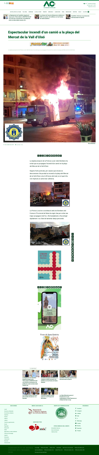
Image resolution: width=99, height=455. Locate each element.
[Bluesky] (54, 156)
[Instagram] (43, 156)
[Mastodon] (52, 156)
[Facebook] (45, 156)
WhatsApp (79, 420)
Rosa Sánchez (91, 143)
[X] (47, 156)
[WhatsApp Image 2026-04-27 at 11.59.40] (49, 279)
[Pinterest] (61, 156)
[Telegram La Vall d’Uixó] (49, 331)
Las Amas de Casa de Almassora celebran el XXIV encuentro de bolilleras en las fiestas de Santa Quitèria (52, 17)
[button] (4, 3)
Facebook (79, 408)
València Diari (54, 432)
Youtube (79, 423)
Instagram (79, 410)
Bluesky (79, 425)
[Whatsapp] (41, 156)
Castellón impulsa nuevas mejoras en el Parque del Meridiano (47, 397)
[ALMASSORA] (49, 346)
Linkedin (79, 413)
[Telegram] (50, 156)
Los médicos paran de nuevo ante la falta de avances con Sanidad (29, 397)
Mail (78, 415)
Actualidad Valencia (55, 428)
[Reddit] (58, 156)
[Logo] (49, 5)
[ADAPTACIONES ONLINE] (49, 45)
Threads (79, 430)
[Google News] (38, 156)
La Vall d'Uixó (33, 368)
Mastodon (79, 428)
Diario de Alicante (55, 430)
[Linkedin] (56, 156)
